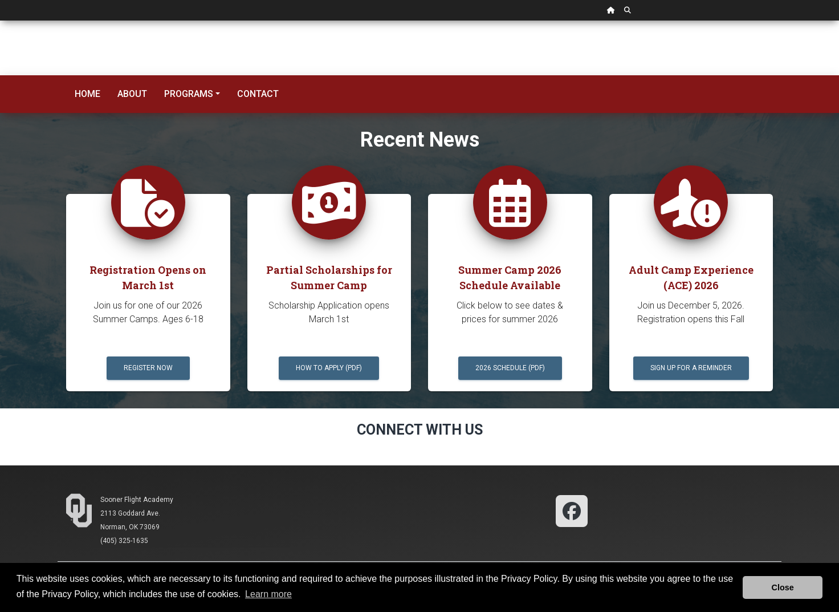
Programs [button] (188, 93)
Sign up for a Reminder (691, 368)
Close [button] (783, 587)
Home (87, 93)
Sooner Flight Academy (136, 500)
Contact (258, 93)
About (132, 93)
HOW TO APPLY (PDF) (329, 368)
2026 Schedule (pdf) (510, 368)
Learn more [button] (268, 594)
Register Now (148, 368)
